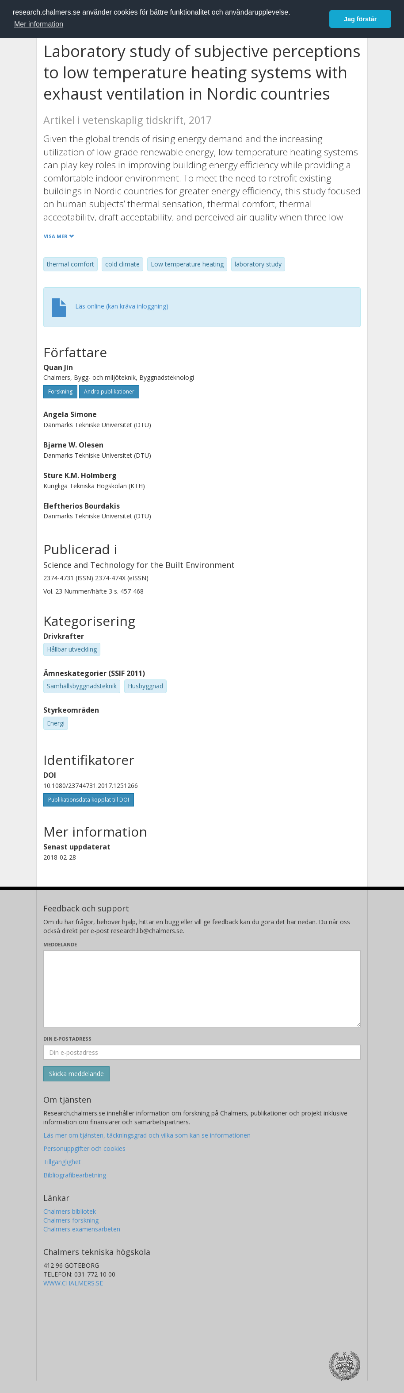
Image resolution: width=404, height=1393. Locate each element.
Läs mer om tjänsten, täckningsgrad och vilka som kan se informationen (147, 1135)
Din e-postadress (67, 1038)
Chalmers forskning (71, 1220)
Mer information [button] (38, 24)
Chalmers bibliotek (69, 1211)
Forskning (60, 391)
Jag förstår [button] (360, 19)
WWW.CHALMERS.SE (73, 1283)
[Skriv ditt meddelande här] (202, 988)
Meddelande (60, 944)
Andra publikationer (109, 391)
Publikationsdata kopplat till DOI (88, 799)
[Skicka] (76, 1073)
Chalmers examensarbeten (81, 1229)
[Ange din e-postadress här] (202, 1052)
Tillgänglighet (62, 1162)
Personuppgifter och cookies (84, 1148)
